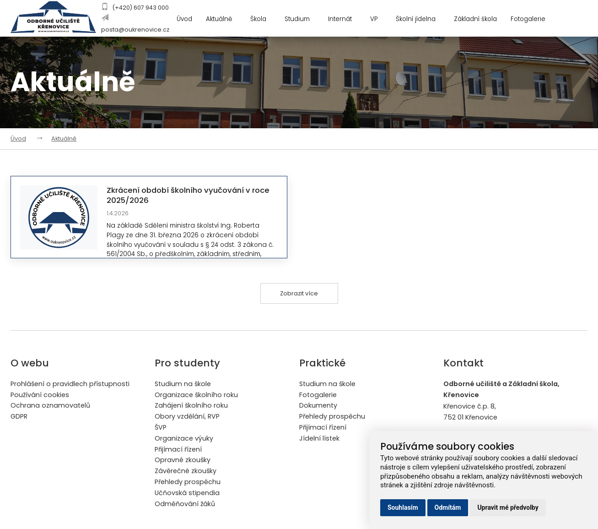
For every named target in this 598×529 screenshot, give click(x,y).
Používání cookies (40, 394)
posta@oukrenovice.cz (135, 29)
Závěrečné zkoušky (186, 471)
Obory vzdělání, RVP (187, 416)
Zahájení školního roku (191, 405)
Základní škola (477, 19)
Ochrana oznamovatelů (50, 405)
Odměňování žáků (185, 504)
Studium (302, 19)
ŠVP (161, 427)
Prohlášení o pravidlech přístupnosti (70, 383)
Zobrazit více (299, 293)
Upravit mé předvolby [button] (507, 507)
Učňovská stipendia (187, 493)
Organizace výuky (184, 438)
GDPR (19, 416)
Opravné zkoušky (183, 460)
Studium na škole (183, 383)
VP (380, 19)
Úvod (184, 19)
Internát (345, 19)
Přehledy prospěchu (188, 482)
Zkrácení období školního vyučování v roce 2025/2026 (190, 195)
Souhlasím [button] (403, 507)
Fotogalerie (534, 19)
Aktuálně (223, 19)
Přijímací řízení (178, 449)
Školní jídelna (422, 19)
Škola (262, 19)
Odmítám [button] (448, 507)
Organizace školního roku (196, 394)
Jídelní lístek (319, 438)
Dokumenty (318, 405)
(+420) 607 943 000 (140, 7)
